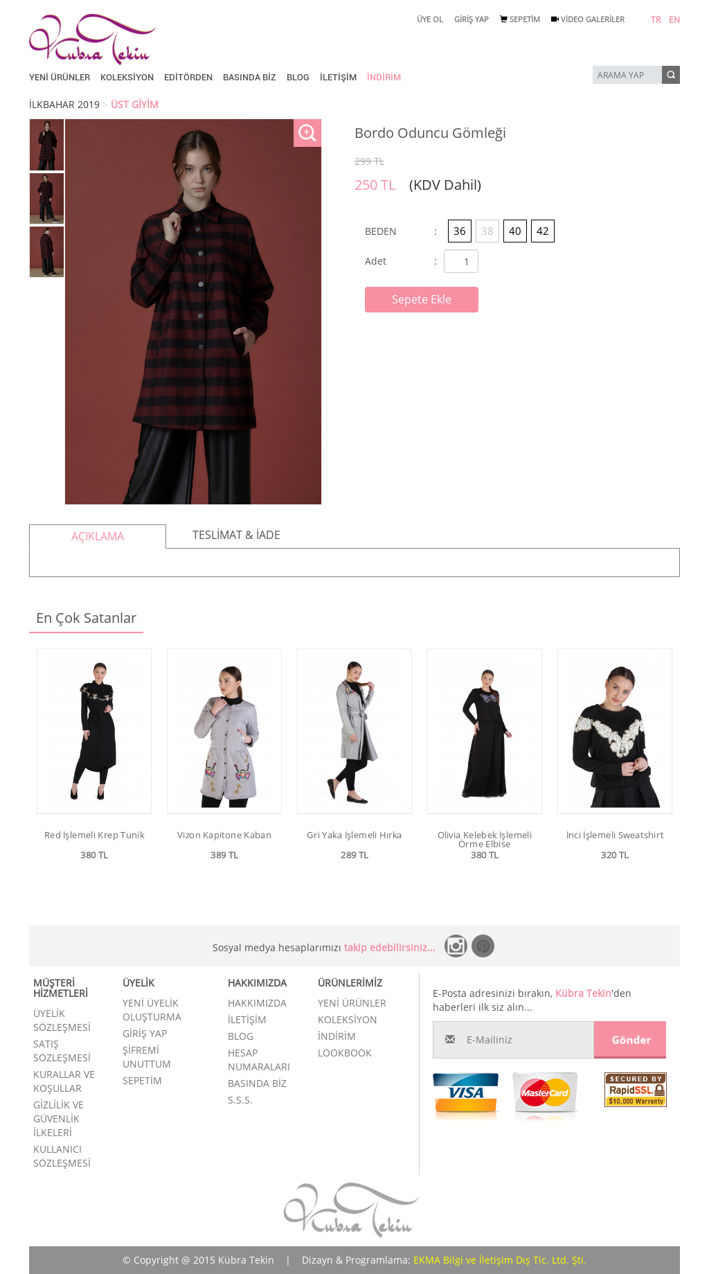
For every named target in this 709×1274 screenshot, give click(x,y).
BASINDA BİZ (249, 77)
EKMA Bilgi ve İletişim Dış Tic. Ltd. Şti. (499, 1259)
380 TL (94, 855)
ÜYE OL (430, 19)
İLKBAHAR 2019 (64, 104)
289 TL (354, 855)
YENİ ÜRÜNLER (59, 77)
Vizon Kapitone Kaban (224, 835)
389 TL (224, 855)
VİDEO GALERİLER (588, 19)
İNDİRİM (384, 77)
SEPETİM (520, 19)
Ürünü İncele (94, 874)
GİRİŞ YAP (471, 19)
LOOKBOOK (345, 1052)
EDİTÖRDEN (188, 77)
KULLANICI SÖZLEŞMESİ (62, 1155)
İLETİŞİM (338, 77)
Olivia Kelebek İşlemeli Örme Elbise (485, 839)
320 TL (615, 855)
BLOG (298, 77)
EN (674, 20)
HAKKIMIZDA (257, 1002)
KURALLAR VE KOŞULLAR (64, 1081)
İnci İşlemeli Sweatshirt (615, 835)
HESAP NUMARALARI (259, 1059)
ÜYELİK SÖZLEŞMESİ (62, 1020)
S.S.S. (240, 1099)
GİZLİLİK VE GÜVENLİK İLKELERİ (58, 1118)
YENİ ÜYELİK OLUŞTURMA (152, 1009)
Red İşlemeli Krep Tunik (94, 835)
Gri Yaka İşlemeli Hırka (354, 835)
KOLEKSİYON (127, 77)
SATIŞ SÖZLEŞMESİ (62, 1050)
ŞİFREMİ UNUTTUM (147, 1056)
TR (656, 20)
